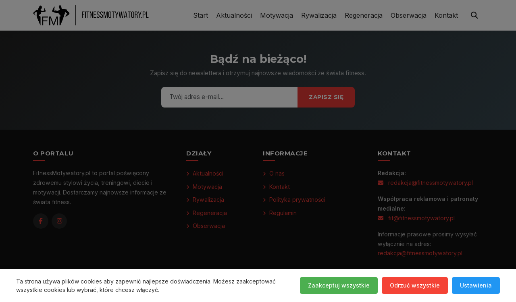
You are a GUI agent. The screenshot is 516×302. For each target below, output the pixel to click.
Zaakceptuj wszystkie (339, 285)
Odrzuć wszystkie (415, 285)
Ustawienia (476, 285)
